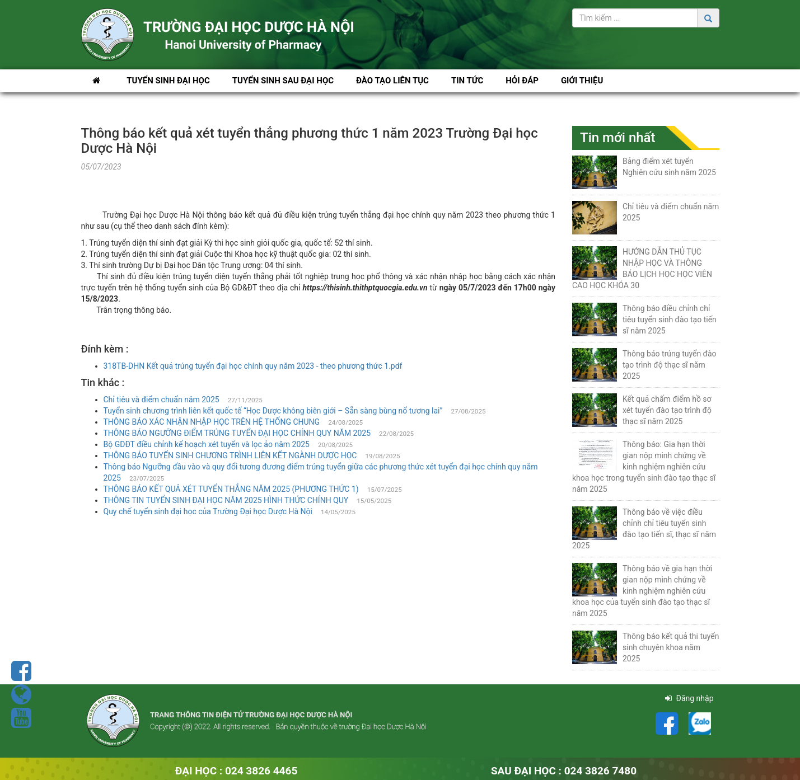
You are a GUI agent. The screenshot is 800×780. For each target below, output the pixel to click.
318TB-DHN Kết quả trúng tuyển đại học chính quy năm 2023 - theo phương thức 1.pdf (253, 365)
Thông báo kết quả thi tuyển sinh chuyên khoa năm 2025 (671, 647)
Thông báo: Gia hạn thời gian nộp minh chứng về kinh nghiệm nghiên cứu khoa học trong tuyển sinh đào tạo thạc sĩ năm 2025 (643, 467)
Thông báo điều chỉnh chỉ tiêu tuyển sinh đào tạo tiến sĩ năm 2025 (670, 319)
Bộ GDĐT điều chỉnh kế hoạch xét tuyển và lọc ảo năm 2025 (207, 444)
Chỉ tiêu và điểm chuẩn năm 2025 (161, 399)
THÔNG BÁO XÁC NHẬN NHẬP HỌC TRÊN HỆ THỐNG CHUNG (212, 421)
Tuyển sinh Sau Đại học (283, 81)
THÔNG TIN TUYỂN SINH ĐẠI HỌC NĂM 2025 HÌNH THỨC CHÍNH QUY (226, 500)
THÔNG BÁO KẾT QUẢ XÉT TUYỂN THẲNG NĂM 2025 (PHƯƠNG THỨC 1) (231, 489)
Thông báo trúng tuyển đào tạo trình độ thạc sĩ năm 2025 (670, 364)
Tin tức (467, 81)
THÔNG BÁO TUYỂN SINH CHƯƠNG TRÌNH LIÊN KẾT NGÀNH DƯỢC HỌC (230, 455)
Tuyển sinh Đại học (168, 81)
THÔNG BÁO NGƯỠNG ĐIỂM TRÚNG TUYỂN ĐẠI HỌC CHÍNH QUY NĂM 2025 (237, 433)
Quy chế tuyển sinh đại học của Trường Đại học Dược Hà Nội (208, 511)
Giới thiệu (582, 81)
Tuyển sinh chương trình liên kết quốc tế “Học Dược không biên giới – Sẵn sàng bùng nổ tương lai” (273, 410)
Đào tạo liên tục (392, 81)
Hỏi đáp (522, 81)
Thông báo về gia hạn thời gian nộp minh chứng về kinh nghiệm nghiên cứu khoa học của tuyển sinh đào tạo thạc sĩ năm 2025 (642, 591)
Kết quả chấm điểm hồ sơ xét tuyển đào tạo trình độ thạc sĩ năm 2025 (667, 410)
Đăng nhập (689, 698)
